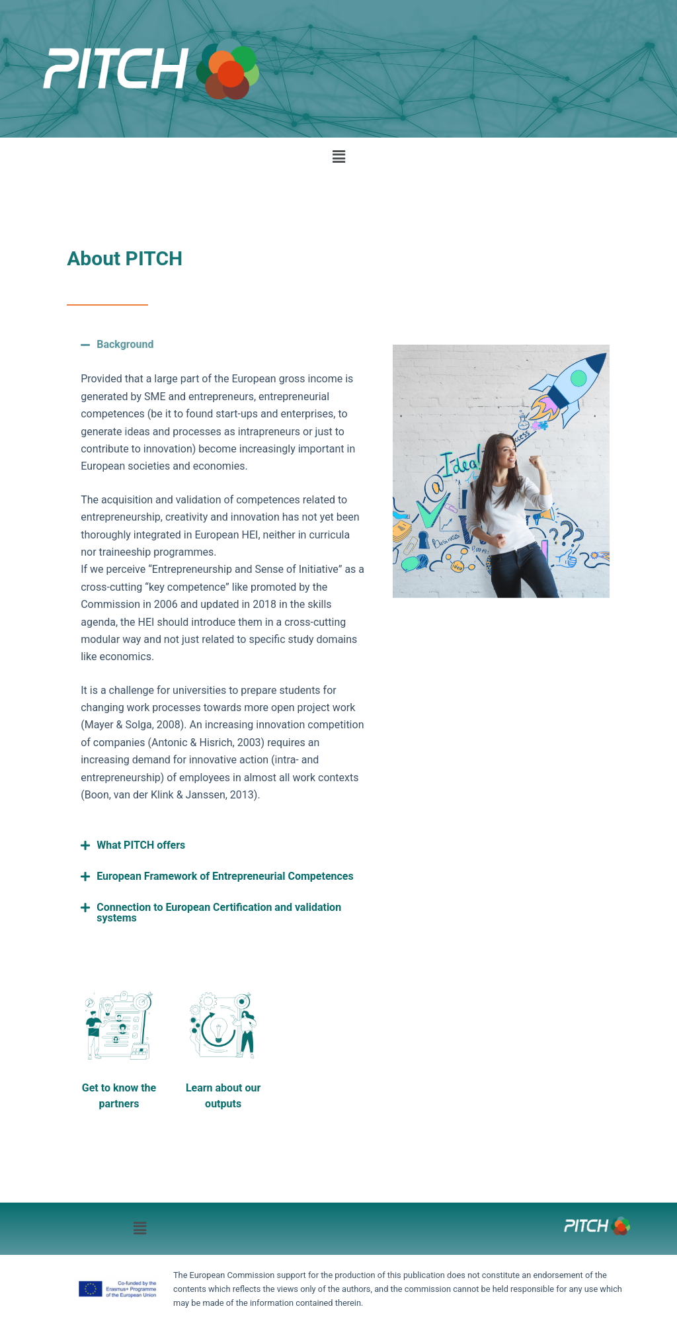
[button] (338, 156)
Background (125, 344)
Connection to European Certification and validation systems (219, 912)
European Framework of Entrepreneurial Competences (225, 876)
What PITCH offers (141, 845)
